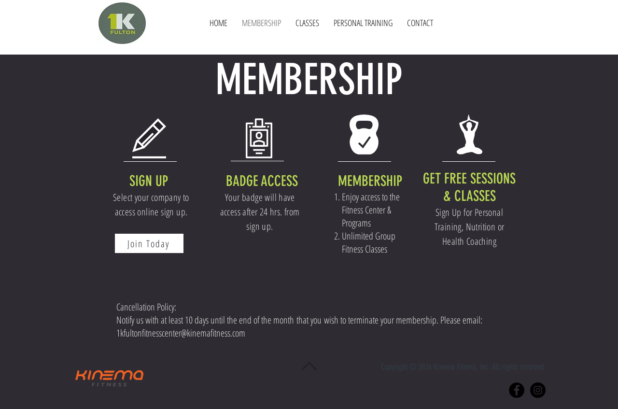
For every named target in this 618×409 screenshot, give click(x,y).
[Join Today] (149, 243)
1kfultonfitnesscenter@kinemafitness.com (180, 332)
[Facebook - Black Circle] (516, 390)
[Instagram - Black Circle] (538, 390)
